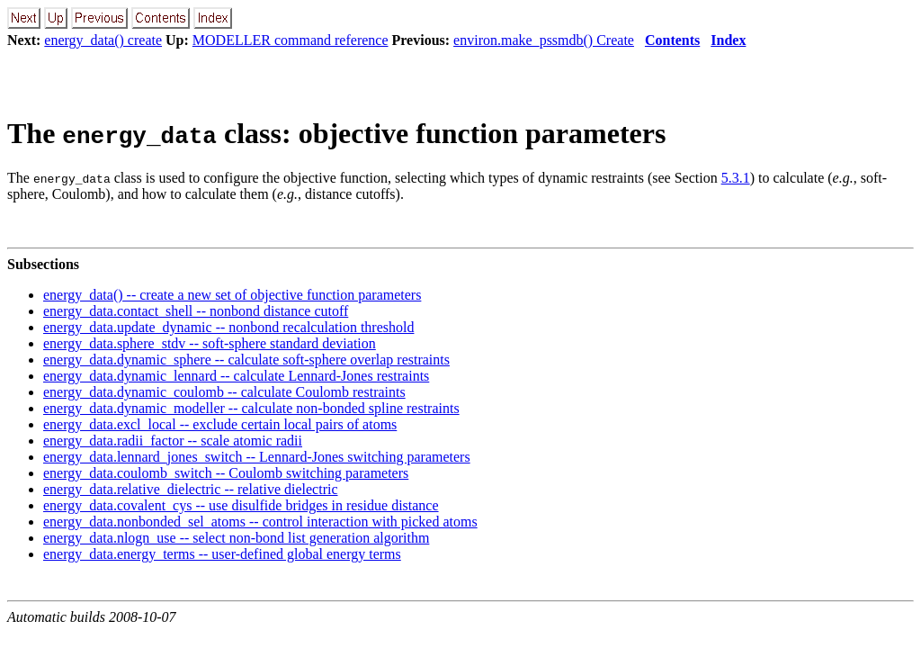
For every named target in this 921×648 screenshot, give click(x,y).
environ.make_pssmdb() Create (543, 40)
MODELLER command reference (290, 40)
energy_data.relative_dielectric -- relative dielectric (190, 489)
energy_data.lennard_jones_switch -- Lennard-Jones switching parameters (256, 456)
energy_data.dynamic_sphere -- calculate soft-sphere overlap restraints (246, 359)
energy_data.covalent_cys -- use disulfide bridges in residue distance (241, 505)
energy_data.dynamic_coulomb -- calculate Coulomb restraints (224, 392)
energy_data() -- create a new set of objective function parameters (232, 294)
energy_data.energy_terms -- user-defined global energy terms (222, 554)
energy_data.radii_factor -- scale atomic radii (172, 440)
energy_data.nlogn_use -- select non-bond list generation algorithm (236, 537)
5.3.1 (735, 177)
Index (728, 40)
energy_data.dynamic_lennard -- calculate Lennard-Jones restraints (236, 375)
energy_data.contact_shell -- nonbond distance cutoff (195, 311)
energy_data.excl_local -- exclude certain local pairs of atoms (220, 424)
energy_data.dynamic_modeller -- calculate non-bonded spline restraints (251, 408)
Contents (672, 40)
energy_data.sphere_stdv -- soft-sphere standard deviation (209, 343)
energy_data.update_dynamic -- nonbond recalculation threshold (228, 327)
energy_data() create (103, 40)
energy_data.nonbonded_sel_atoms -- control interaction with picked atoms (260, 521)
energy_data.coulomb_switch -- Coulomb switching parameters (225, 473)
